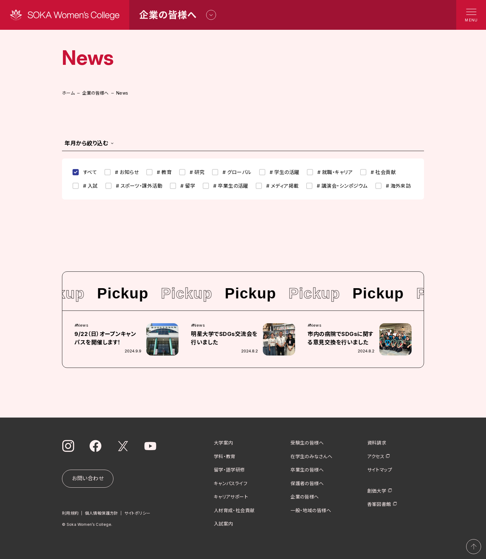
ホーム (68, 93)
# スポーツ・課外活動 (134, 186)
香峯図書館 (379, 504)
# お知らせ (121, 172)
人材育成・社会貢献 (234, 510)
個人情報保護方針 (101, 513)
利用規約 (70, 513)
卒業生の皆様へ (307, 470)
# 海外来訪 (393, 186)
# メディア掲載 (277, 186)
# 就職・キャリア (330, 172)
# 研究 (192, 172)
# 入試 (85, 186)
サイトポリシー (137, 513)
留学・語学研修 (229, 470)
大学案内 (223, 443)
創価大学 (377, 491)
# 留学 (182, 186)
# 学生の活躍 (279, 172)
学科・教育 (225, 456)
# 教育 (159, 172)
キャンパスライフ (231, 483)
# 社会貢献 (378, 172)
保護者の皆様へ (307, 483)
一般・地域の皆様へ (310, 510)
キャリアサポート (231, 497)
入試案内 (223, 524)
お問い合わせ (88, 478)
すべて (84, 172)
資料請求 (377, 443)
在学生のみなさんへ (311, 456)
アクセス (375, 456)
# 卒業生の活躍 (225, 186)
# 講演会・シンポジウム (337, 186)
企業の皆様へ (95, 93)
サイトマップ (379, 470)
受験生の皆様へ (307, 443)
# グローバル (231, 172)
